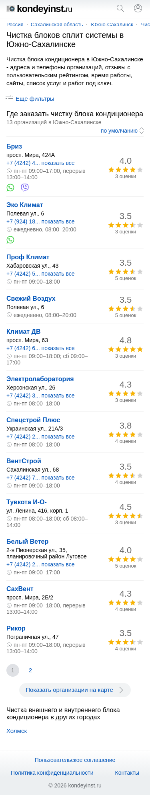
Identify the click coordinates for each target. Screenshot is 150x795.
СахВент (20, 588)
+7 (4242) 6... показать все (40, 348)
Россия (15, 24)
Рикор (16, 628)
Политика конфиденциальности (52, 773)
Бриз (14, 146)
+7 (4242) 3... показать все (40, 395)
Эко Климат (24, 205)
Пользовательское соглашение (75, 760)
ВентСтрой (23, 461)
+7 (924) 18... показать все (40, 221)
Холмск (16, 730)
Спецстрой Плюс (33, 420)
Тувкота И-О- (26, 502)
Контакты (127, 773)
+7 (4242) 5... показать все (40, 273)
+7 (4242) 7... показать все (40, 477)
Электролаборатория (40, 379)
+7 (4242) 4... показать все (40, 163)
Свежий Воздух (31, 298)
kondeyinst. (39, 8)
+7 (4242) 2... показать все (40, 436)
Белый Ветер (27, 541)
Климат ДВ (23, 331)
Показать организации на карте (75, 690)
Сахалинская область (57, 24)
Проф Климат (28, 257)
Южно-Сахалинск (112, 24)
